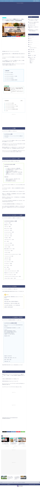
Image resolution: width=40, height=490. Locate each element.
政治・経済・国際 (31, 49)
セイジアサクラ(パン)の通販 (10, 103)
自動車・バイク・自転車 (32, 55)
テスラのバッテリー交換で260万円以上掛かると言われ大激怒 (34, 22)
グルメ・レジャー (31, 36)
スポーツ (30, 38)
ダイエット (30, 40)
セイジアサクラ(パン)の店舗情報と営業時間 (12, 109)
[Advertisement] (20, 10)
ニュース (30, 44)
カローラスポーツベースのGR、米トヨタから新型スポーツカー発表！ (33, 20)
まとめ (7, 110)
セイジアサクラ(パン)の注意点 (10, 107)
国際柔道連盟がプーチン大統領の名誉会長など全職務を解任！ (33, 30)
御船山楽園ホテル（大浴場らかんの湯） (33, 27)
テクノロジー (31, 42)
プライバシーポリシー (4, 484)
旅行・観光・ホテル (32, 51)
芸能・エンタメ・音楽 (32, 57)
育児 (29, 53)
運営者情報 (8, 484)
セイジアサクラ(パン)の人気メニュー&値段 (12, 106)
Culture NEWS (20, 3)
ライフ (30, 46)
